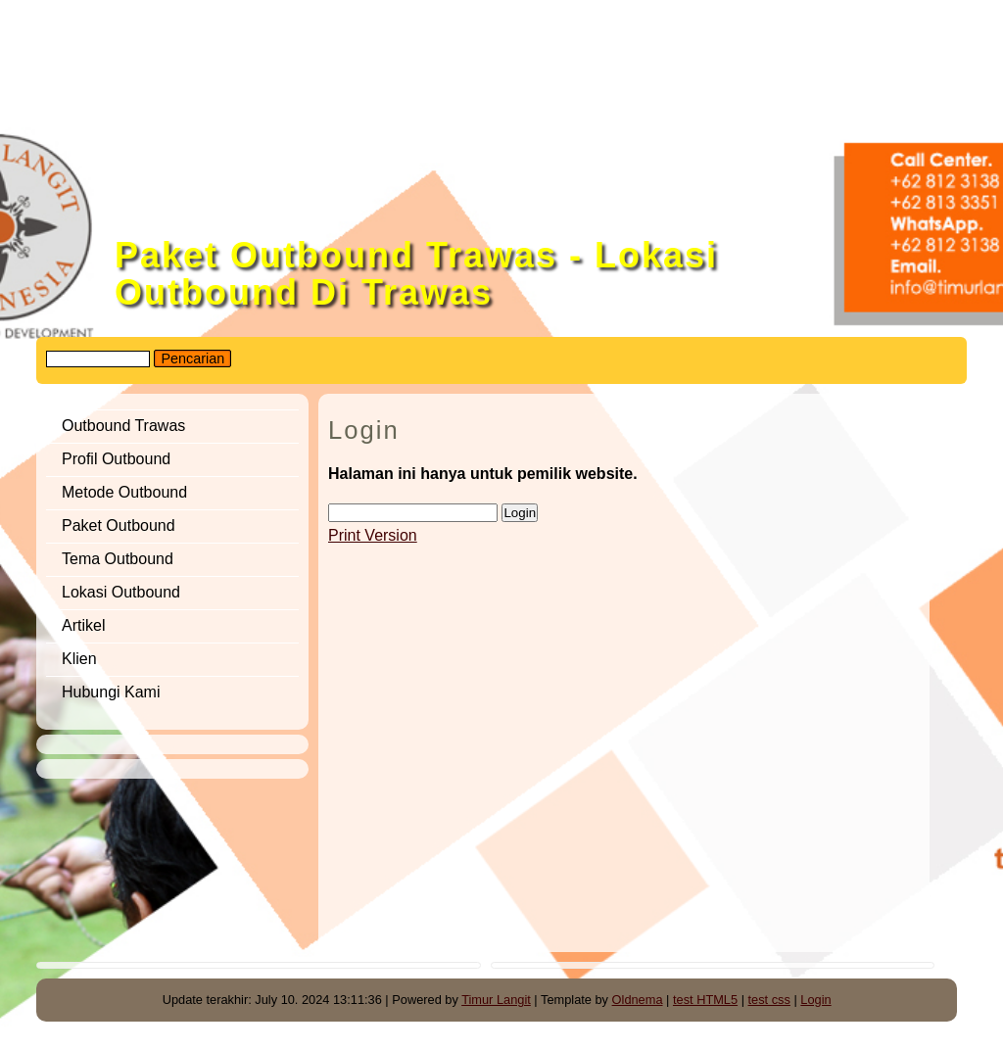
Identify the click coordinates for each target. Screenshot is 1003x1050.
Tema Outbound (117, 558)
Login (815, 999)
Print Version (372, 535)
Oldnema (637, 999)
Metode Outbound (124, 492)
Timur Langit (496, 999)
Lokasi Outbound (123, 592)
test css (769, 999)
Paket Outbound (118, 525)
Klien (79, 658)
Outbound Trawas (123, 425)
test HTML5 (705, 999)
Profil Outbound (116, 459)
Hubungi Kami (111, 692)
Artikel (83, 625)
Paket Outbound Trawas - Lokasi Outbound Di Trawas (416, 273)
